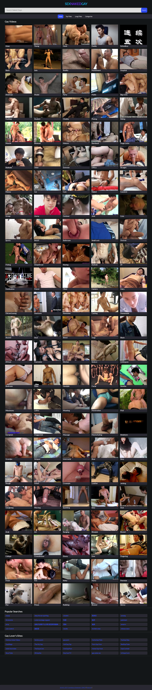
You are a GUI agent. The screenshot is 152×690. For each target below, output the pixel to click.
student (65, 616)
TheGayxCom (39, 649)
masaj (8, 616)
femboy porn (39, 640)
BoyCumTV (67, 653)
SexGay (76, 4)
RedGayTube (125, 644)
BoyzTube (9, 653)
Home (60, 16)
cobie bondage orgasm (42, 620)
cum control (10, 629)
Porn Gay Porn (97, 644)
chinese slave (125, 629)
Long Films (78, 16)
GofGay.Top (67, 644)
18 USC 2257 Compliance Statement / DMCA (73, 687)
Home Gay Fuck (97, 649)
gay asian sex (96, 653)
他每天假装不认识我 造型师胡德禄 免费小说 (48, 624)
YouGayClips (125, 640)
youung (123, 616)
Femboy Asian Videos (13, 640)
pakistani (124, 620)
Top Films (69, 16)
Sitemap (89, 687)
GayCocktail (125, 649)
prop (7, 624)
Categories (88, 16)
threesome (9, 620)
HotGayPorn (67, 649)
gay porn (66, 640)
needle (65, 629)
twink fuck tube (11, 649)
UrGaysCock (125, 653)
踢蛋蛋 (37, 629)
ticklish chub (96, 629)
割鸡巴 (94, 616)
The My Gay (39, 644)
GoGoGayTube (97, 640)
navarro (123, 624)
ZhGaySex (38, 653)
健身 (93, 624)
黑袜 (64, 624)
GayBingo (9, 644)
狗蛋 (64, 620)
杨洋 (93, 620)
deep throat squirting (41, 616)
